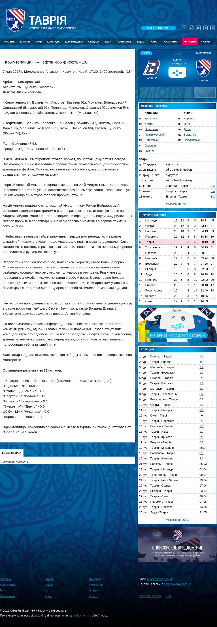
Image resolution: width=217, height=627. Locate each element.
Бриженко (151, 140)
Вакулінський (192, 140)
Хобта (149, 123)
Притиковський (155, 134)
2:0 (202, 404)
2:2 (53, 381)
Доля (187, 129)
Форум (205, 41)
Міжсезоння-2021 (177, 204)
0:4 (213, 191)
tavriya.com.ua (81, 615)
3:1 (202, 437)
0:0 (202, 453)
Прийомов (151, 129)
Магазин (190, 41)
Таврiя (48, 20)
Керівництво (74, 41)
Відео (140, 41)
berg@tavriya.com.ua (177, 584)
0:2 (202, 394)
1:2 (213, 196)
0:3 (213, 185)
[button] (143, 68)
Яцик (187, 123)
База (107, 41)
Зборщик (151, 145)
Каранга (189, 118)
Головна (9, 41)
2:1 (202, 378)
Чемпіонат (124, 41)
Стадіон (93, 41)
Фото (153, 41)
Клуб (38, 41)
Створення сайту (149, 596)
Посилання (170, 41)
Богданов (190, 134)
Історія (25, 41)
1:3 (202, 426)
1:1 (202, 356)
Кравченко (152, 118)
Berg (169, 596)
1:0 (202, 372)
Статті (93, 596)
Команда (53, 41)
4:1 (202, 361)
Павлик (149, 150)
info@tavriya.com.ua (160, 579)
